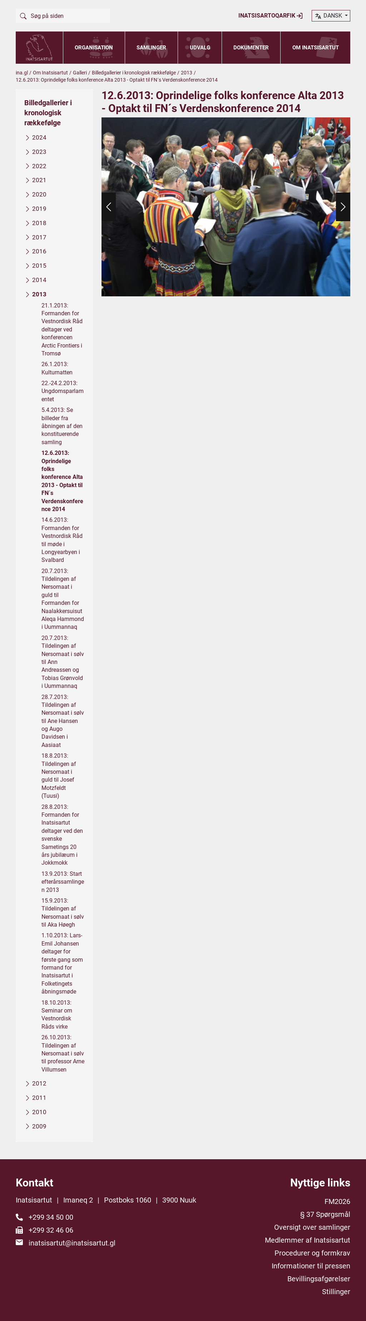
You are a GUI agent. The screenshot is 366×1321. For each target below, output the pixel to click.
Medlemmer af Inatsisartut (307, 1240)
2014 (39, 279)
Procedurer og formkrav (312, 1253)
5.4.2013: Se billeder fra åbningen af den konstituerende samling (62, 426)
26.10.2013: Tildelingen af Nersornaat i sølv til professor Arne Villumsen (62, 1053)
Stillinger (336, 1291)
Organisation (94, 47)
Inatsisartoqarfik (270, 15)
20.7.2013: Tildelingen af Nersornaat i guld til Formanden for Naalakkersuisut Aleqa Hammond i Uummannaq (62, 599)
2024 (39, 137)
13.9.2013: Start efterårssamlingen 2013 (62, 881)
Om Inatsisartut (315, 47)
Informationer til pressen (311, 1266)
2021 (39, 180)
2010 (39, 1112)
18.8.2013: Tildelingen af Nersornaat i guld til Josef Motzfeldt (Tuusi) (58, 775)
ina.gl (22, 73)
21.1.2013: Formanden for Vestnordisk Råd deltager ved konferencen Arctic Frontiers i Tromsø (62, 329)
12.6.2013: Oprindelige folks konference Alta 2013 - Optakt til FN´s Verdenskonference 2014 (62, 481)
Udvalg (200, 47)
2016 (39, 251)
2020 (39, 194)
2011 (39, 1097)
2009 (39, 1126)
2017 (39, 237)
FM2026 (337, 1201)
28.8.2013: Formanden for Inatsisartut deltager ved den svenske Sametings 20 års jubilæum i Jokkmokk (62, 834)
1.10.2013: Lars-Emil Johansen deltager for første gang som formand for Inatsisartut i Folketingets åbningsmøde (62, 963)
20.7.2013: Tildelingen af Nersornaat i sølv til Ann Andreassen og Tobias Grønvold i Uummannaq (62, 662)
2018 (39, 223)
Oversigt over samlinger (312, 1227)
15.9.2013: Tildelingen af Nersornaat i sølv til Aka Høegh (62, 912)
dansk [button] (328, 16)
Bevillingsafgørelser (318, 1278)
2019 (39, 208)
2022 (39, 166)
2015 (39, 265)
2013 (186, 73)
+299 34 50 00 (51, 1217)
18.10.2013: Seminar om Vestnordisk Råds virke (56, 1014)
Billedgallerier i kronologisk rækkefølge (134, 73)
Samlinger (151, 47)
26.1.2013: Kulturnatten (57, 368)
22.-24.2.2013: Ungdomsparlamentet (62, 391)
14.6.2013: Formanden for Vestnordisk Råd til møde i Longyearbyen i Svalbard (62, 540)
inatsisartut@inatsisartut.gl (72, 1243)
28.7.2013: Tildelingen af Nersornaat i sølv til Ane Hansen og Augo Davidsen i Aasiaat (62, 721)
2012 (39, 1083)
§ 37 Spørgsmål (325, 1214)
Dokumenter (251, 47)
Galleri (80, 73)
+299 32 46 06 (51, 1230)
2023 (39, 151)
